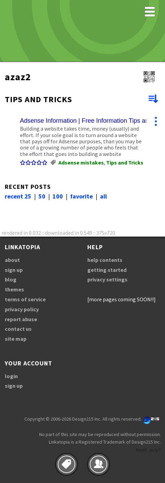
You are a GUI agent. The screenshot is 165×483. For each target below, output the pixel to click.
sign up (14, 269)
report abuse (21, 319)
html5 (141, 450)
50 (41, 196)
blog (10, 279)
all (103, 196)
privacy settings (107, 279)
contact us (18, 328)
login (11, 376)
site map (15, 338)
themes (14, 289)
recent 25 (18, 196)
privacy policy (22, 309)
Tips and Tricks (124, 162)
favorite (81, 196)
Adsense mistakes (81, 162)
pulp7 (155, 450)
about (12, 259)
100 (58, 196)
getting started (106, 269)
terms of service (25, 299)
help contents (104, 259)
